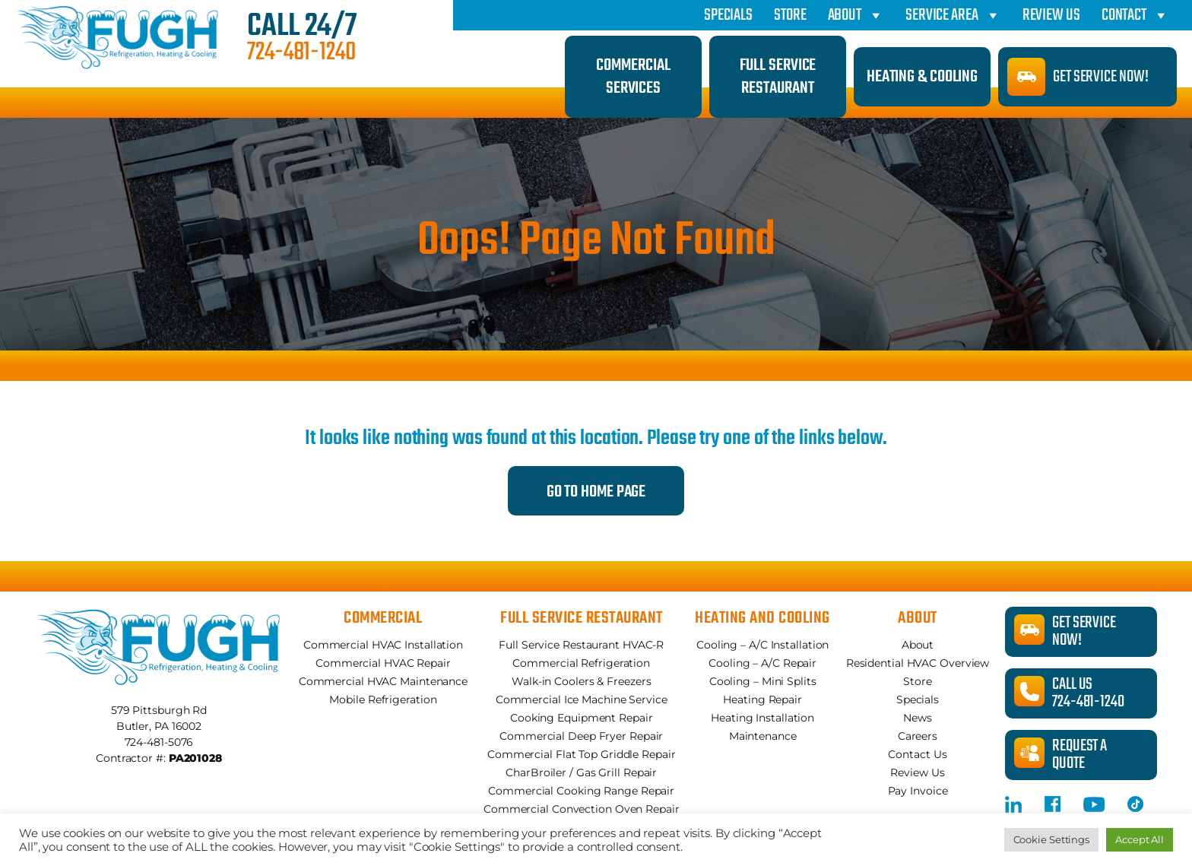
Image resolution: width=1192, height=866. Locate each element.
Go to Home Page (596, 492)
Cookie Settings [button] (1051, 839)
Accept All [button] (1139, 839)
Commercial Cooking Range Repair (581, 791)
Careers (917, 736)
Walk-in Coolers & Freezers (581, 681)
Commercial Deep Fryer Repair (581, 736)
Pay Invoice (918, 791)
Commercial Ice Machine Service (581, 699)
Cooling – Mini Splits (762, 681)
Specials (728, 15)
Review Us (1051, 15)
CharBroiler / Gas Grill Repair (581, 772)
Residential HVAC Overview (918, 663)
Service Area (953, 15)
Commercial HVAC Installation (383, 645)
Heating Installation (762, 718)
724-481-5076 (159, 742)
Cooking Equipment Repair (581, 718)
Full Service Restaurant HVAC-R (581, 645)
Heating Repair (762, 699)
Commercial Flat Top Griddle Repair (581, 754)
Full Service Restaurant (778, 76)
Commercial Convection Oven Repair (581, 809)
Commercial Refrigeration (581, 663)
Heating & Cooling (922, 77)
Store (790, 15)
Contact (1135, 15)
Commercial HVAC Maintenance (383, 681)
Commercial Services (633, 76)
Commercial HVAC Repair (383, 663)
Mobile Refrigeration (382, 699)
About (856, 15)
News (917, 718)
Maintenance (763, 736)
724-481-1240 (301, 53)
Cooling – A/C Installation (762, 645)
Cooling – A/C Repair (762, 663)
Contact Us (917, 754)
